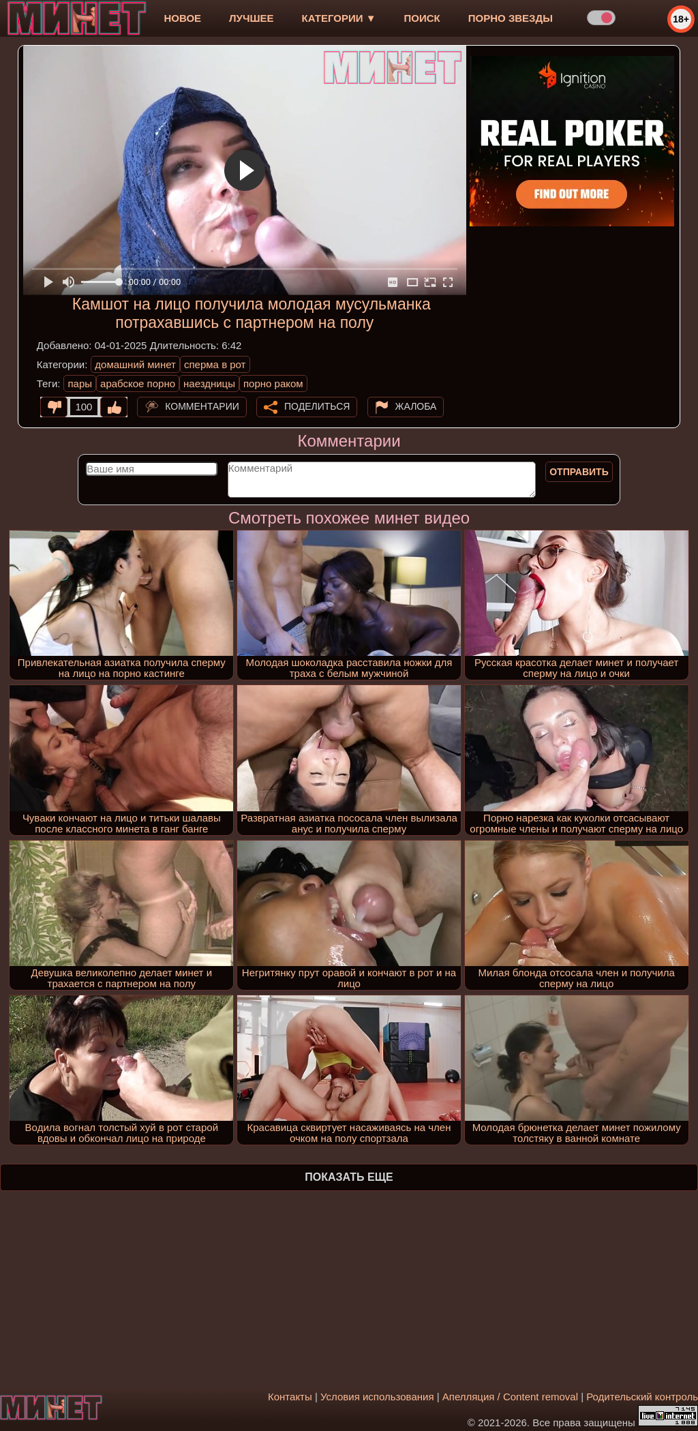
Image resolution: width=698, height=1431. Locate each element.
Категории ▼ (339, 18)
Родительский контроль (642, 1396)
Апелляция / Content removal (510, 1396)
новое (182, 18)
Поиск (422, 18)
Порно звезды (510, 18)
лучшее (251, 18)
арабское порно (137, 383)
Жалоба (416, 406)
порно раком (273, 383)
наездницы (209, 383)
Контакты (290, 1396)
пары (79, 383)
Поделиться (317, 406)
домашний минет (135, 364)
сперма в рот (215, 364)
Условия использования (377, 1396)
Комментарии (202, 406)
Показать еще (349, 1177)
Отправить (579, 471)
